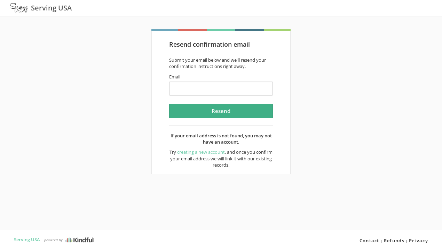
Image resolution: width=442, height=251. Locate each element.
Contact (369, 240)
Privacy (418, 240)
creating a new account (201, 152)
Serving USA (27, 239)
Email (174, 77)
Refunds (394, 240)
